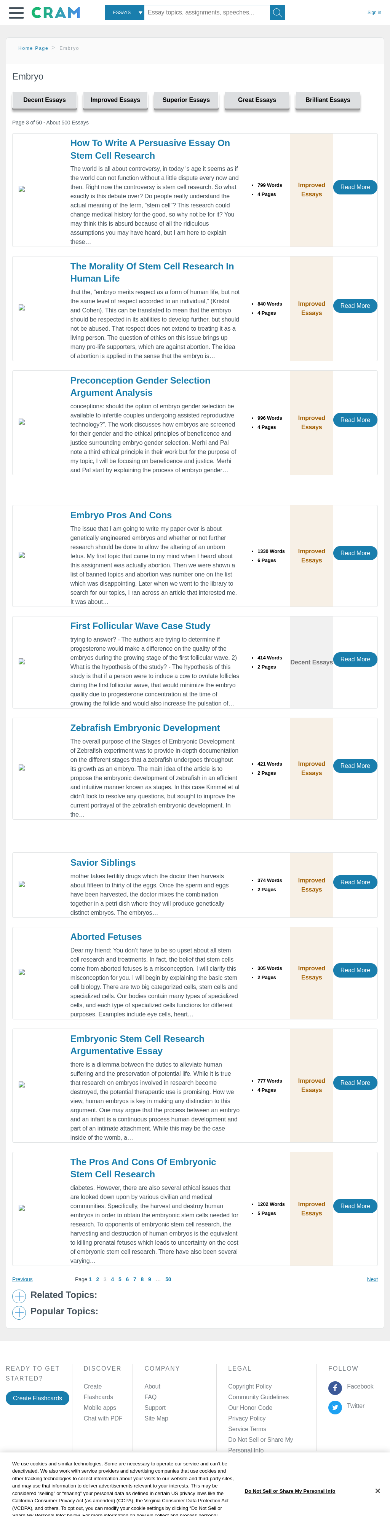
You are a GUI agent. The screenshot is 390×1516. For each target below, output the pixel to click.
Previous (22, 1279)
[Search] (277, 12)
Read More (355, 187)
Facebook (359, 1386)
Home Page (33, 48)
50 (168, 1279)
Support (154, 1408)
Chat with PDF (103, 1418)
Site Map (156, 1418)
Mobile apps (100, 1408)
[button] (16, 12)
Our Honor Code (250, 1408)
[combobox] (124, 12)
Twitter (354, 1406)
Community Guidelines (258, 1397)
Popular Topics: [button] (64, 1311)
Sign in (374, 12)
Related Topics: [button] (63, 1295)
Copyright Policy (250, 1386)
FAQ (150, 1397)
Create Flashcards (37, 1398)
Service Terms (247, 1429)
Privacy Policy (246, 1418)
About (152, 1386)
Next (372, 1279)
